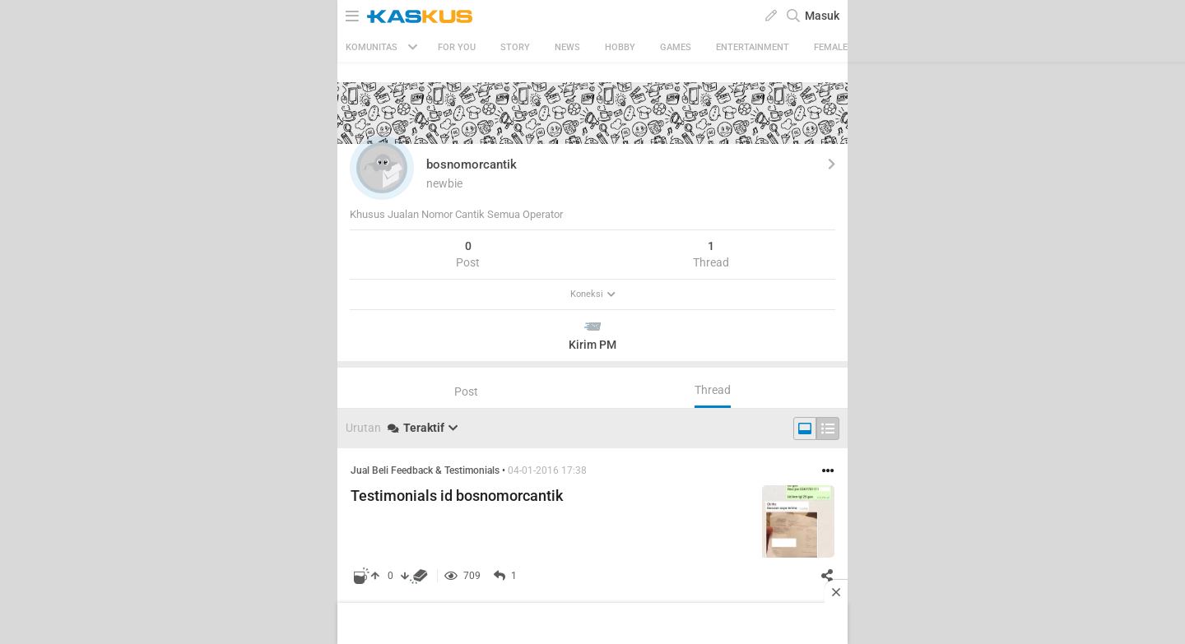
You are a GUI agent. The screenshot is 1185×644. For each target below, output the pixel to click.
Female (831, 47)
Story (515, 47)
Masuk (822, 15)
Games (675, 47)
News (567, 47)
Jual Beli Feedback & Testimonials (425, 470)
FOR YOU (457, 47)
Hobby (620, 47)
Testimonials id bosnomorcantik (457, 495)
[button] (382, 168)
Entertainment (752, 47)
